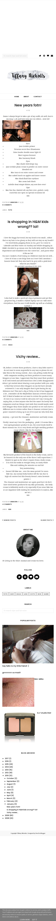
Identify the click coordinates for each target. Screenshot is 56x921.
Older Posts (46, 520)
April (9, 795)
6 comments (7, 205)
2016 (7, 761)
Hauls (10, 345)
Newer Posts (10, 520)
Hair (12, 594)
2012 (7, 772)
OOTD (32, 594)
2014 (7, 767)
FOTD (10, 210)
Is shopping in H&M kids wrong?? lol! (28, 224)
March (9, 798)
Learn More (25, 920)
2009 (7, 815)
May (8, 792)
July (8, 787)
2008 (7, 818)
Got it (34, 920)
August (10, 784)
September (11, 781)
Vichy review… (28, 356)
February (10, 801)
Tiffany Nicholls (22, 833)
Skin (9, 509)
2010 (7, 775)
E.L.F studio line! (44, 713)
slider (46, 594)
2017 (7, 758)
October (10, 778)
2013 (7, 770)
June (9, 790)
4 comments (7, 504)
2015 (7, 764)
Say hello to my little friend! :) (15, 666)
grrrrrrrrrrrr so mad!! (11, 672)
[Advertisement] (27, 27)
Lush (26, 594)
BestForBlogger (40, 833)
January (10, 804)
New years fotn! (28, 105)
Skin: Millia (38, 679)
